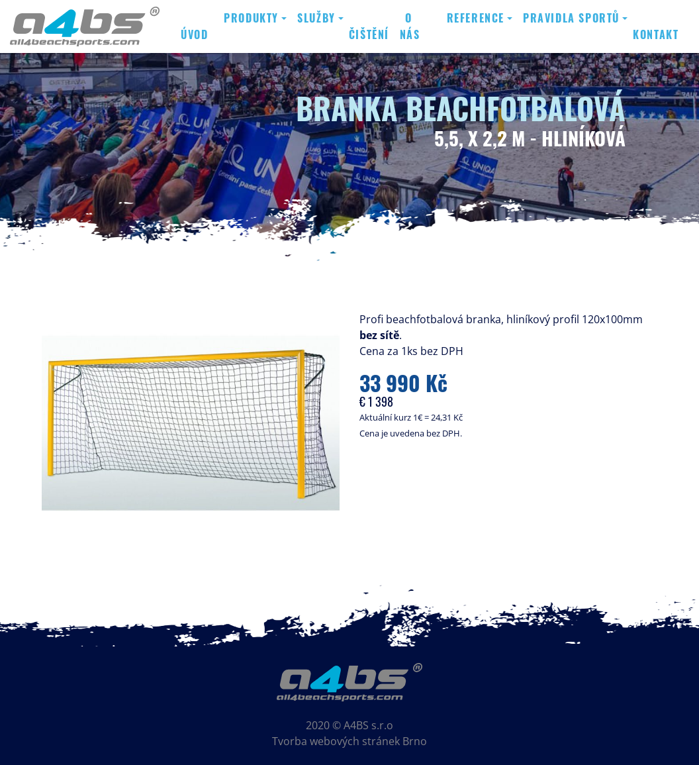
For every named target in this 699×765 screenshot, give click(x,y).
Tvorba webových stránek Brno (349, 741)
